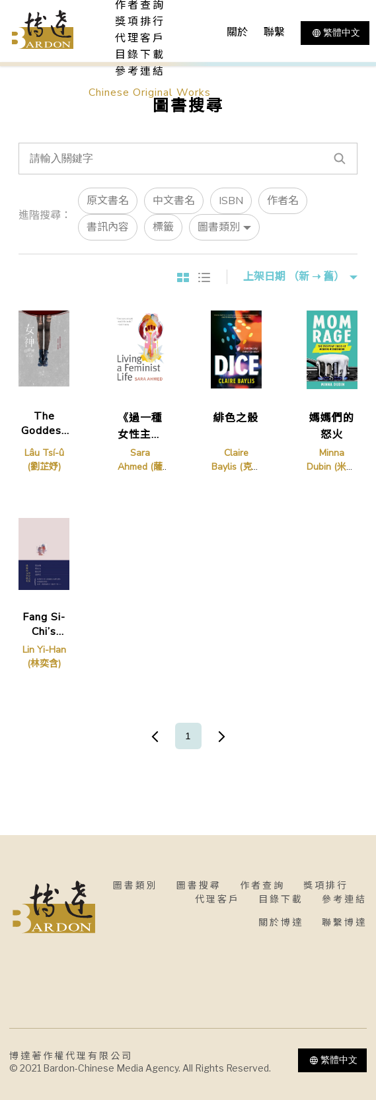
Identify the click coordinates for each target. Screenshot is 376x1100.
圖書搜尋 (198, 885)
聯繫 (274, 32)
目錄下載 (140, 55)
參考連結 (140, 71)
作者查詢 (262, 885)
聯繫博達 (344, 922)
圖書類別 (135, 885)
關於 (237, 32)
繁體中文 (335, 33)
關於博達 (280, 922)
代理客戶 (140, 38)
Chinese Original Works (150, 92)
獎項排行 (140, 22)
